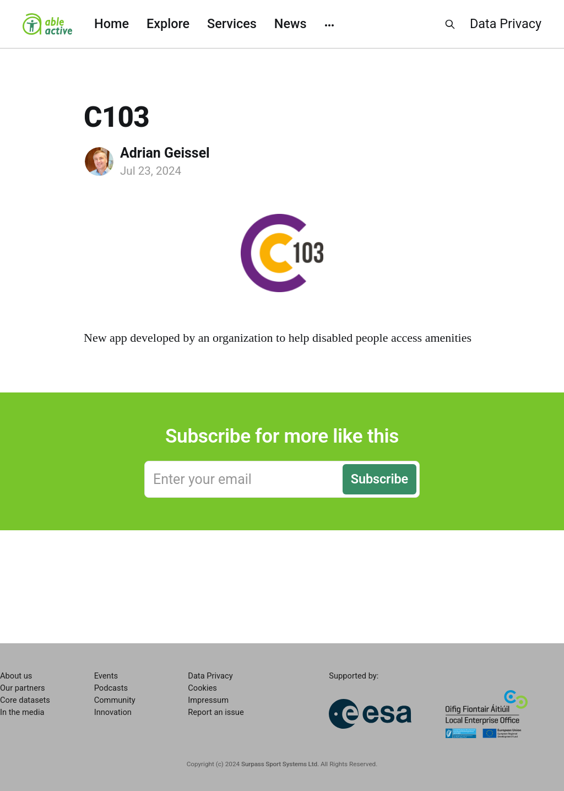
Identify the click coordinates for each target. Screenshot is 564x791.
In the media (22, 712)
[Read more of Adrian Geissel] (99, 161)
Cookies (202, 688)
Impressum (208, 700)
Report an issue (215, 712)
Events (106, 676)
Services (232, 23)
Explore (168, 23)
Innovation (113, 712)
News (290, 23)
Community (114, 700)
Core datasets (25, 700)
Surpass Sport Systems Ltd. (280, 764)
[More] (329, 24)
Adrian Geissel (165, 153)
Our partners (22, 688)
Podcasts (111, 688)
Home (111, 23)
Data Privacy (505, 23)
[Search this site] (450, 24)
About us (16, 676)
